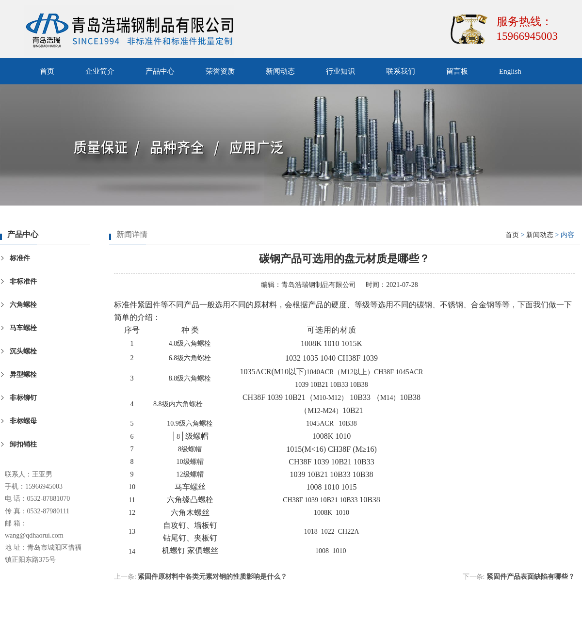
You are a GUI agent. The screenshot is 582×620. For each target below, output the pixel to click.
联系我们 (400, 71)
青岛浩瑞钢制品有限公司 (318, 284)
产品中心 (160, 71)
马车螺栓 (23, 328)
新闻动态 (280, 71)
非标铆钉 (23, 397)
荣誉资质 (220, 71)
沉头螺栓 (23, 351)
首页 (47, 71)
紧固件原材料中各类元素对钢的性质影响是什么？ (212, 576)
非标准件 (23, 281)
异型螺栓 (23, 374)
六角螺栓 (23, 304)
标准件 (20, 258)
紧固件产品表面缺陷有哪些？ (530, 576)
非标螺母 (23, 421)
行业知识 (340, 71)
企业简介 (99, 71)
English (510, 71)
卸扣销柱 (23, 444)
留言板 (457, 71)
